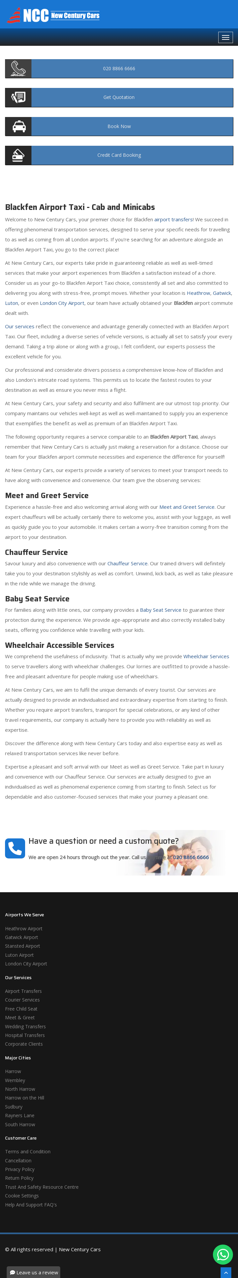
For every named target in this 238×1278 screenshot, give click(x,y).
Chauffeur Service (127, 563)
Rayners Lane (19, 1115)
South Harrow (20, 1124)
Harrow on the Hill (24, 1097)
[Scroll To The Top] (226, 1272)
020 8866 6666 (191, 857)
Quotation (119, 97)
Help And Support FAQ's (31, 1204)
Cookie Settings (22, 1195)
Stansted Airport (22, 946)
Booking (119, 155)
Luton (11, 303)
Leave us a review (34, 1272)
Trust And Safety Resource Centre (42, 1187)
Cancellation (18, 1160)
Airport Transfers (23, 991)
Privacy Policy (19, 1169)
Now (119, 126)
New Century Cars (80, 1249)
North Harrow (20, 1089)
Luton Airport (19, 955)
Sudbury (13, 1106)
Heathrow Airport (24, 928)
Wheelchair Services (206, 656)
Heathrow (198, 292)
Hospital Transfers (25, 1035)
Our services (19, 326)
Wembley (15, 1080)
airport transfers (173, 219)
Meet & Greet (20, 1017)
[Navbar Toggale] (225, 37)
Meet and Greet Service (187, 506)
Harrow (13, 1071)
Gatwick (222, 292)
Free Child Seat (21, 1009)
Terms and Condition (28, 1151)
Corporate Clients (24, 1044)
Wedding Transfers (25, 1026)
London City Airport (62, 303)
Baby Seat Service (160, 609)
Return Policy (19, 1178)
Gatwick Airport (21, 937)
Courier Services (22, 1000)
